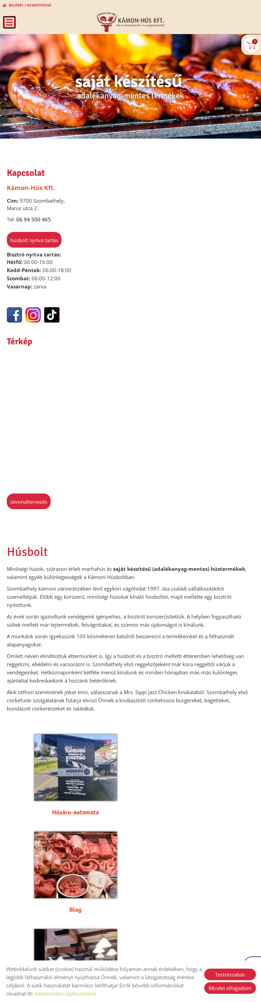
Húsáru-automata (68, 800)
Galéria (69, 885)
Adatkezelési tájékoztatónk (66, 993)
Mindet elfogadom (230, 988)
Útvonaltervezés (28, 501)
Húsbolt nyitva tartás (34, 240)
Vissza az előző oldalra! (48, 922)
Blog (192, 800)
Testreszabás (230, 974)
